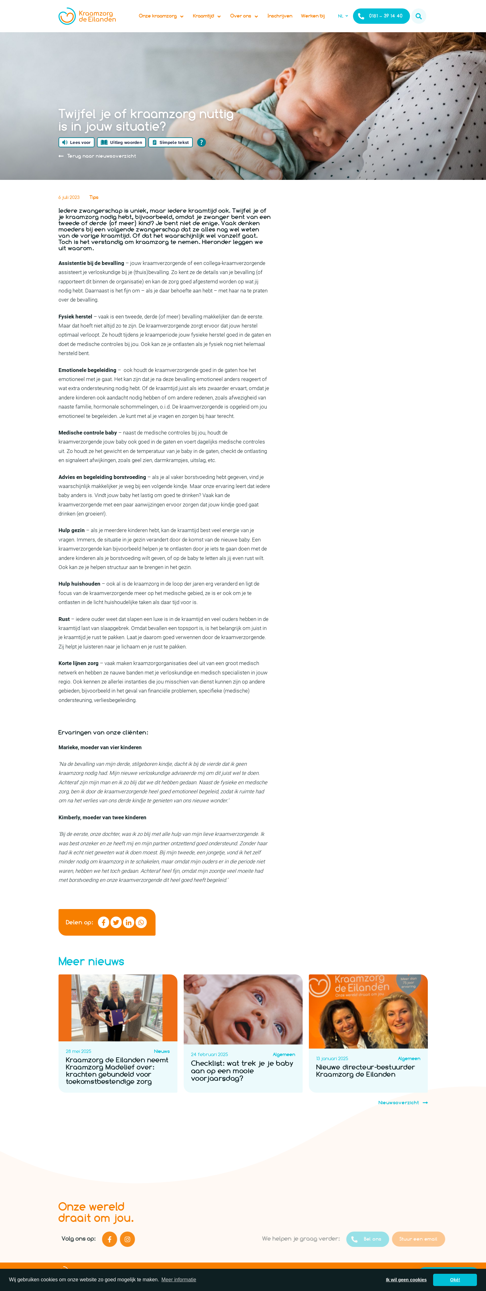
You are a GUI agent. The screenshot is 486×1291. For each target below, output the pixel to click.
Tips (94, 200)
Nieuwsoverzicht (403, 1114)
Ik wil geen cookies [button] (406, 1279)
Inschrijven (282, 17)
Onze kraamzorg (164, 17)
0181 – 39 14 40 (380, 17)
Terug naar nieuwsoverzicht (97, 158)
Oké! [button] (455, 1279)
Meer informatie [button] (178, 1279)
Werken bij (315, 17)
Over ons (247, 17)
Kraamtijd (210, 17)
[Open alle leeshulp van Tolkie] (201, 145)
